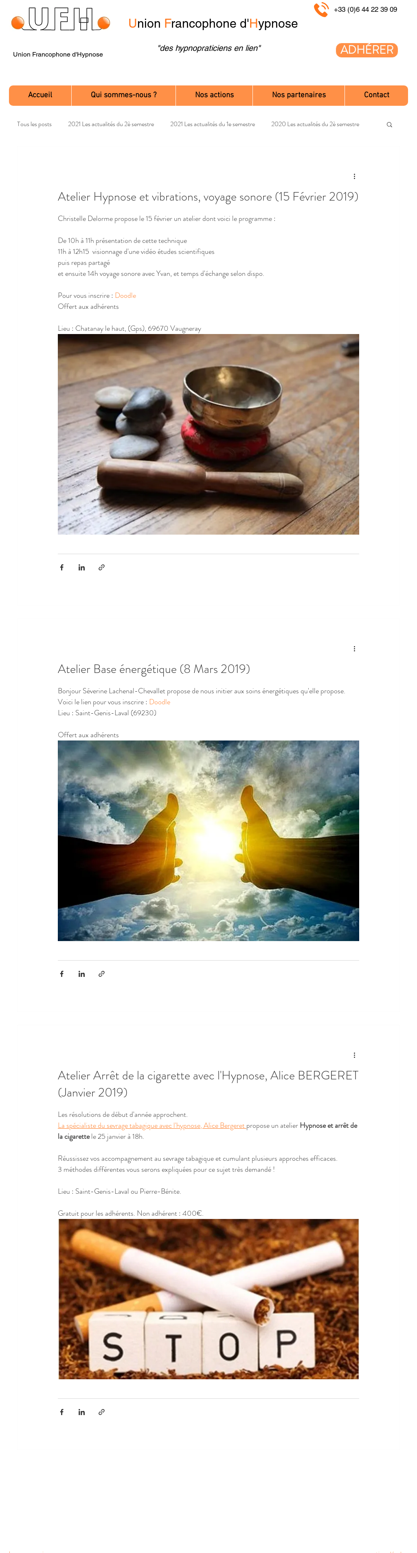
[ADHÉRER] (367, 50)
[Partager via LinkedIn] (82, 567)
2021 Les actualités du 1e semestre (212, 124)
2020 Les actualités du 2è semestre (315, 124)
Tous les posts (34, 124)
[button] (123, 95)
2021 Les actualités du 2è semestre (111, 124)
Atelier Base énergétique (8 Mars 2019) (154, 668)
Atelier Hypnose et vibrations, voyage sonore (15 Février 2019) (208, 196)
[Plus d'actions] (354, 176)
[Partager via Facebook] (62, 567)
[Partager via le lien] (101, 567)
